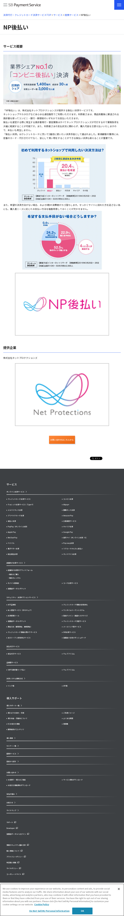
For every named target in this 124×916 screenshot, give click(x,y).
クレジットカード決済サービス (19, 499)
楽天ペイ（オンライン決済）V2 (74, 537)
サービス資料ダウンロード (73, 779)
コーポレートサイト (13, 874)
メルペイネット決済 (15, 510)
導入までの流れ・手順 (16, 713)
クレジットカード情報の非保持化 (75, 604)
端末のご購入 (14, 574)
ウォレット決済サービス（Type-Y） (21, 504)
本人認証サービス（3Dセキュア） (20, 610)
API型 (65, 686)
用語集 (65, 724)
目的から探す (11, 761)
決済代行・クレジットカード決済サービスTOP (27, 15)
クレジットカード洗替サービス (74, 621)
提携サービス (71, 15)
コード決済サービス (70, 583)
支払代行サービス (14, 653)
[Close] (118, 889)
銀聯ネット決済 (69, 510)
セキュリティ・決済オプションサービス (21, 597)
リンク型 (11, 686)
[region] (62, 900)
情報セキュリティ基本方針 (16, 845)
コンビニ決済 (68, 499)
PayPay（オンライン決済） (18, 526)
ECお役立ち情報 (14, 724)
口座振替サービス (69, 521)
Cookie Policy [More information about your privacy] (41, 904)
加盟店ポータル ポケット (17, 621)
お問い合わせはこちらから (62, 439)
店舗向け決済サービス (14, 563)
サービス (57, 15)
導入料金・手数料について (17, 718)
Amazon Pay (68, 515)
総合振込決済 (13, 554)
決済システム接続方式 (14, 678)
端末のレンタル (14, 578)
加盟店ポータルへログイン (16, 834)
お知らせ (9, 802)
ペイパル (11, 543)
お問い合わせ (11, 772)
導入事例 (9, 738)
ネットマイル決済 (69, 554)
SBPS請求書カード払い (16, 669)
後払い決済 (12, 521)
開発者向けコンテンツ (16, 729)
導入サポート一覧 (12, 705)
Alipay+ (66, 504)
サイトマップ (11, 810)
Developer (10, 828)
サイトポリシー (12, 868)
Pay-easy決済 (68, 543)
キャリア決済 (68, 526)
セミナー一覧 (11, 746)
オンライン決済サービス (15, 491)
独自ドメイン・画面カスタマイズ (75, 615)
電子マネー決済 (13, 548)
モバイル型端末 (13, 583)
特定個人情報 (11, 862)
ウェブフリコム (69, 653)
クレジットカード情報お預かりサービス (22, 632)
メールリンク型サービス (72, 626)
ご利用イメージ (69, 713)
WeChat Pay (12, 537)
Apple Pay (12, 532)
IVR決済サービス (69, 632)
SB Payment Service (22, 5)
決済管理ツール (13, 615)
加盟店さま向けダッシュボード (74, 637)
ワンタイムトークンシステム (73, 610)
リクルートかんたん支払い (73, 548)
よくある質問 (68, 718)
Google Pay (68, 532)
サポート (9, 822)
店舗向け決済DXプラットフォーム (20, 570)
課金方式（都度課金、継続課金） (20, 626)
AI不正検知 (12, 604)
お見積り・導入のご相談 (17, 779)
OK (82, 910)
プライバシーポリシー (14, 856)
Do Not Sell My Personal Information (49, 910)
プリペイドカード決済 (16, 515)
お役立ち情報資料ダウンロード (19, 785)
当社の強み (10, 794)
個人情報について (12, 851)
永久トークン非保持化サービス (19, 637)
